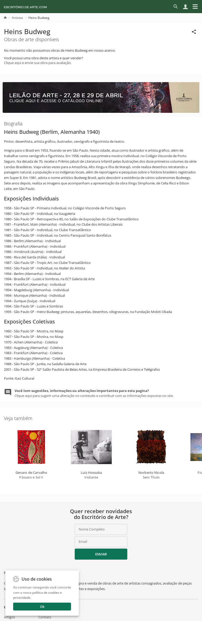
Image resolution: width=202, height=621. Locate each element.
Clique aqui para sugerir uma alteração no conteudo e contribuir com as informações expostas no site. (94, 393)
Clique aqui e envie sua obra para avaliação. (38, 62)
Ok (42, 606)
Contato (44, 617)
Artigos (9, 617)
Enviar (101, 554)
